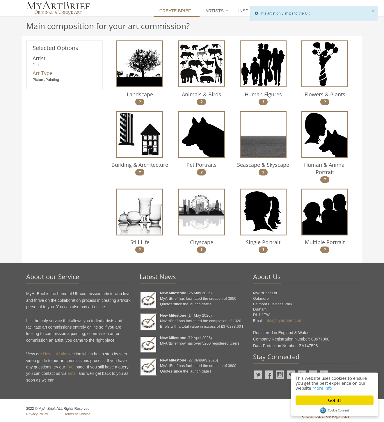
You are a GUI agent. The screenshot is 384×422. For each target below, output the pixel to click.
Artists (214, 10)
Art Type (43, 73)
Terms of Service (77, 414)
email (72, 373)
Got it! (334, 400)
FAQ (70, 367)
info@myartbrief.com (283, 320)
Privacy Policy (37, 414)
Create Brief (175, 10)
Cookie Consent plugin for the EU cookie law (334, 410)
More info (322, 388)
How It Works (55, 354)
